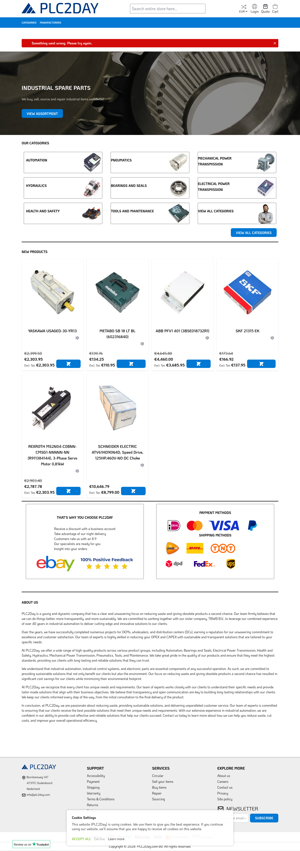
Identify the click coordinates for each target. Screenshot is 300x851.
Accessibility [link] (96, 775)
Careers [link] (222, 781)
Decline (99, 839)
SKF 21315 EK (247, 330)
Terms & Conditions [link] (101, 799)
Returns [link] (92, 805)
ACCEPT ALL (81, 839)
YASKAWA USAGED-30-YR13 (52, 330)
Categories (29, 22)
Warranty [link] (93, 793)
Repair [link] (157, 793)
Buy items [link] (159, 787)
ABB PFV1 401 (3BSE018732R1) (182, 330)
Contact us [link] (224, 787)
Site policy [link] (224, 799)
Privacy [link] (222, 793)
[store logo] (60, 9)
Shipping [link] (93, 787)
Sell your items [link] (162, 781)
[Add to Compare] (77, 338)
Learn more (116, 839)
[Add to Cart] (68, 364)
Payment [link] (93, 781)
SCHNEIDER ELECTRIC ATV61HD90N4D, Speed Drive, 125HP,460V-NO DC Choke (117, 452)
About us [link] (223, 775)
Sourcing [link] (158, 799)
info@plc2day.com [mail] (38, 795)
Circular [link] (158, 775)
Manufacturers (50, 22)
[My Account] (255, 9)
